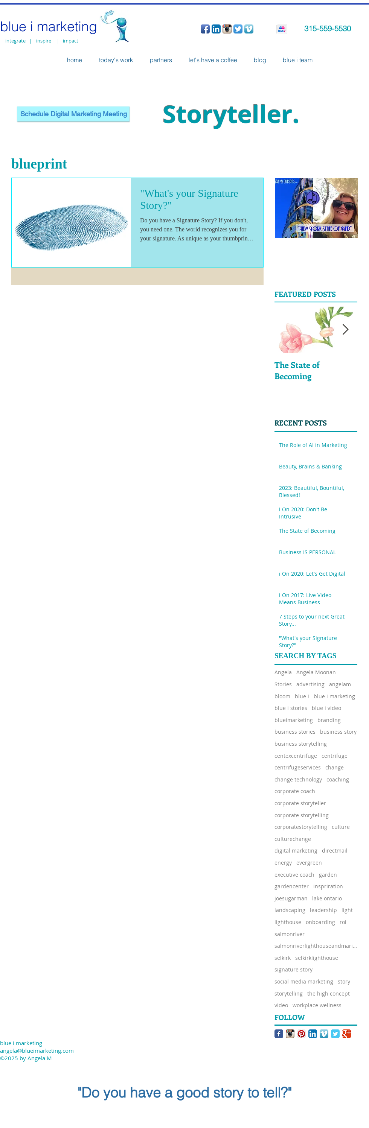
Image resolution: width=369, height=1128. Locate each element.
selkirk (282, 957)
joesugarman (291, 898)
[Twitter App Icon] (237, 28)
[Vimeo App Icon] (248, 28)
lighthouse (287, 922)
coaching (337, 779)
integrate (15, 40)
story (344, 981)
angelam (340, 684)
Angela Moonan (316, 672)
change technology (298, 779)
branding (329, 720)
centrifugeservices (297, 767)
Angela (283, 672)
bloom (282, 696)
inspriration (328, 886)
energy (283, 862)
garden (328, 874)
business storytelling (300, 743)
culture (341, 826)
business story (338, 731)
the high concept (328, 993)
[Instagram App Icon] (227, 28)
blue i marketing (334, 696)
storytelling (288, 993)
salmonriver (289, 934)
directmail (335, 850)
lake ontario (327, 898)
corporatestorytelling (300, 826)
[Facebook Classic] (278, 1033)
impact (70, 40)
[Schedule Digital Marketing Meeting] (73, 114)
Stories (283, 684)
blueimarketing (293, 720)
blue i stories (290, 707)
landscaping (289, 910)
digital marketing (295, 850)
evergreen (309, 862)
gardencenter (291, 886)
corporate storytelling (301, 815)
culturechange (292, 838)
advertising (310, 684)
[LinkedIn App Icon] (216, 28)
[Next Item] (345, 330)
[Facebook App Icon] (205, 28)
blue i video (326, 707)
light (347, 910)
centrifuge (335, 755)
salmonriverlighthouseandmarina (315, 945)
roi (343, 922)
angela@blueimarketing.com (37, 1050)
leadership (323, 910)
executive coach (294, 874)
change (334, 767)
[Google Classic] (346, 1033)
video (281, 1005)
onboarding (320, 922)
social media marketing (303, 981)
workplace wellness (317, 1005)
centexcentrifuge (295, 755)
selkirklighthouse (316, 957)
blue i (302, 696)
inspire (44, 40)
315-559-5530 (327, 28)
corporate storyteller (300, 803)
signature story (293, 969)
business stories (295, 731)
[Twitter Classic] (335, 1033)
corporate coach (294, 791)
